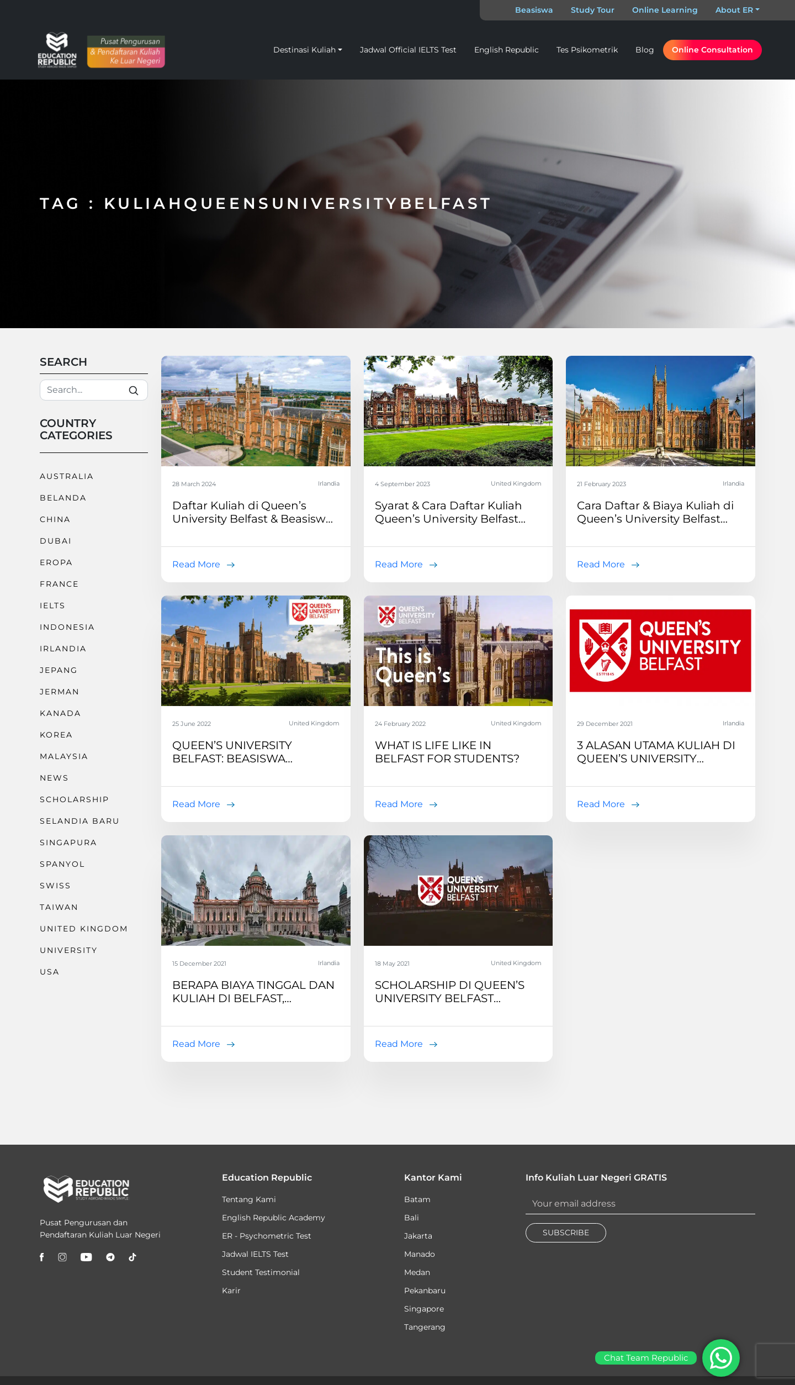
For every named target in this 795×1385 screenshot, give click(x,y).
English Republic (506, 50)
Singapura (68, 842)
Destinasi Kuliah (304, 50)
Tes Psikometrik (587, 50)
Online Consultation (712, 50)
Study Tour (592, 10)
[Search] (94, 390)
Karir (231, 1291)
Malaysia (64, 756)
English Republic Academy (273, 1218)
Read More (196, 564)
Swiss (55, 886)
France (59, 584)
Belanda (63, 498)
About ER (734, 10)
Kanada (60, 713)
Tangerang (425, 1327)
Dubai (56, 541)
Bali (411, 1218)
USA (50, 972)
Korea (56, 735)
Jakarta (418, 1236)
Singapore (424, 1309)
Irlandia (63, 649)
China (55, 519)
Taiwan (59, 907)
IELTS (53, 605)
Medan (417, 1272)
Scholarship (74, 799)
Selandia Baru (80, 821)
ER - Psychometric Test (266, 1236)
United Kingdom (84, 929)
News (54, 778)
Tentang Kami (249, 1199)
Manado (419, 1254)
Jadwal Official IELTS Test (408, 50)
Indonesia (67, 627)
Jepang (59, 670)
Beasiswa (534, 10)
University (69, 950)
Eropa (56, 562)
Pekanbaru (425, 1291)
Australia (67, 476)
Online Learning (665, 10)
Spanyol (62, 864)
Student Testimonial (261, 1272)
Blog (644, 50)
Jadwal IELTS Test (255, 1254)
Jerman (60, 692)
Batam (417, 1199)
